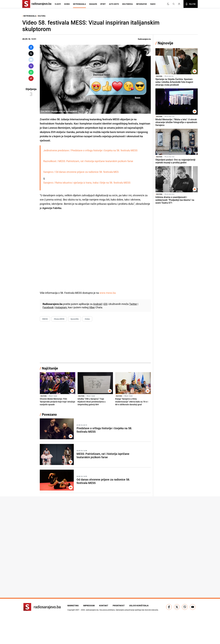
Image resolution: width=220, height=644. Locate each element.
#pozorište (75, 319)
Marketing (73, 605)
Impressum (89, 605)
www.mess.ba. (107, 292)
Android (97, 304)
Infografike (141, 4)
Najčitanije (50, 368)
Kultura (41, 16)
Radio (152, 4)
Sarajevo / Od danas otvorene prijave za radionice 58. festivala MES (81, 172)
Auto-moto (114, 4)
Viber (92, 307)
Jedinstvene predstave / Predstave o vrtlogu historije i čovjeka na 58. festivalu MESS (90, 150)
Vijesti (58, 4)
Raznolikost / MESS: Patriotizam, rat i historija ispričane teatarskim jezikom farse (88, 161)
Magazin (93, 4)
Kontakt (103, 605)
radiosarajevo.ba (92, 610)
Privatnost (119, 605)
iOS (105, 304)
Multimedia (127, 4)
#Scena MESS (59, 319)
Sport (103, 4)
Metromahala (79, 4)
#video (87, 319)
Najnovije (165, 43)
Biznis (67, 4)
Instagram (61, 307)
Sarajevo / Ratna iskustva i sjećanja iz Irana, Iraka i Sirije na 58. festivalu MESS (86, 182)
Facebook (48, 307)
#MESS (45, 319)
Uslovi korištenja (138, 605)
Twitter (133, 304)
